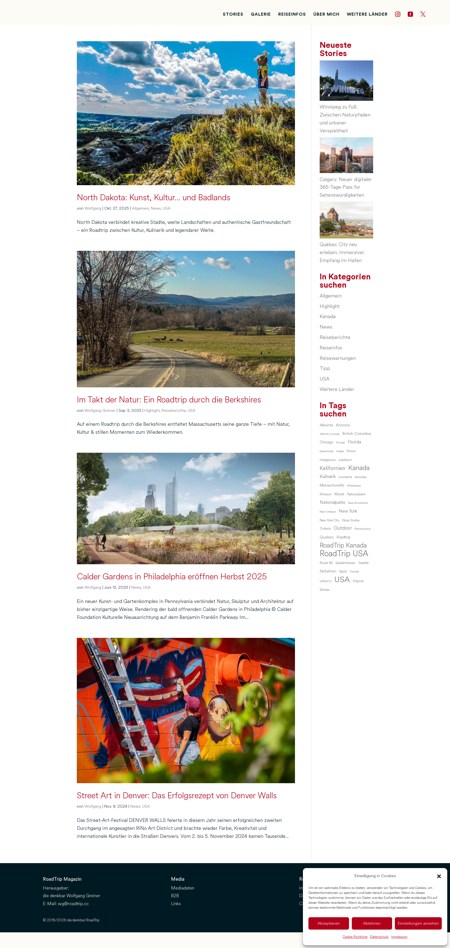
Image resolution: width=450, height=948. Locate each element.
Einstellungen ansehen (418, 923)
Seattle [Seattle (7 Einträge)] (363, 562)
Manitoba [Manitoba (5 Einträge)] (361, 477)
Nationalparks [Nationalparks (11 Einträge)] (332, 502)
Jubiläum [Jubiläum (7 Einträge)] (345, 459)
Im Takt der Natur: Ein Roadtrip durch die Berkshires (169, 399)
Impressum (399, 937)
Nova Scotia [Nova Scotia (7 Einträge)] (350, 520)
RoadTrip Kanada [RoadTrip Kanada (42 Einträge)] (343, 545)
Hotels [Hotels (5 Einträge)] (340, 451)
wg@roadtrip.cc (73, 903)
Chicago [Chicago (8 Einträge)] (326, 442)
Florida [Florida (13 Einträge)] (354, 442)
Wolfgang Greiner (100, 410)
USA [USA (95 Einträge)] (342, 580)
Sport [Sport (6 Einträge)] (343, 571)
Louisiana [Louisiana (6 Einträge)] (345, 477)
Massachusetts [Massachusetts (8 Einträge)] (332, 485)
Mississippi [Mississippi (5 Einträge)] (354, 485)
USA (166, 208)
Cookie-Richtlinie (355, 937)
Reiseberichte (174, 410)
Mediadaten (182, 888)
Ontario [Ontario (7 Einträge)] (325, 528)
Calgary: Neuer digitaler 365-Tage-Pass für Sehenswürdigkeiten (346, 187)
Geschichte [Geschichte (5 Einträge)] (326, 451)
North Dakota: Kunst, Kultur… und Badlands (153, 197)
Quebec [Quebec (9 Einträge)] (327, 537)
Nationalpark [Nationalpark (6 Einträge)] (356, 494)
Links (176, 903)
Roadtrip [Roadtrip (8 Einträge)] (343, 537)
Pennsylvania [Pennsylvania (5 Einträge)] (363, 529)
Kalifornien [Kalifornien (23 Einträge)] (332, 468)
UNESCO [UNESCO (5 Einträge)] (325, 581)
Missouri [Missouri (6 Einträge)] (326, 494)
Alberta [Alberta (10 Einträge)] (326, 425)
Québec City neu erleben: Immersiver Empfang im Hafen (342, 252)
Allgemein (140, 208)
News (156, 208)
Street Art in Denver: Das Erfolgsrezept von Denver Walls (177, 795)
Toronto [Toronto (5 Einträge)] (354, 571)
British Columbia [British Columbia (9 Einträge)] (356, 433)
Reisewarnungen (338, 358)
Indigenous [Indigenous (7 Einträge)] (328, 459)
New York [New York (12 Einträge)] (348, 511)
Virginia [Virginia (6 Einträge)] (358, 581)
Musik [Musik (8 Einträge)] (339, 494)
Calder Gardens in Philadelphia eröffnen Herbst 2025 (172, 576)
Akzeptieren (328, 923)
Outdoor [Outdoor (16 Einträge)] (343, 528)
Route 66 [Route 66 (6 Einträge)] (326, 563)
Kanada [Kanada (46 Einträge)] (359, 468)
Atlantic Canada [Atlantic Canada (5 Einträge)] (330, 434)
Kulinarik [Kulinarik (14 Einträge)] (328, 476)
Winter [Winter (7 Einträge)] (325, 589)
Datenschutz (379, 937)
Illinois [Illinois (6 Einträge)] (351, 451)
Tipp (325, 368)
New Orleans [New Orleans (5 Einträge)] (328, 512)
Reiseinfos (331, 347)
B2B (175, 896)
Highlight (152, 410)
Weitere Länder (337, 389)
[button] (439, 876)
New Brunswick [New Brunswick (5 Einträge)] (358, 503)
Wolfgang (93, 208)
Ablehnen (372, 923)
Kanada (328, 316)
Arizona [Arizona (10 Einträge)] (343, 425)
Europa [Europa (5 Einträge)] (340, 442)
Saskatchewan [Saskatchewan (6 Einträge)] (345, 563)
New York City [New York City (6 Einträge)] (329, 520)
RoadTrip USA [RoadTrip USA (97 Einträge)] (344, 554)
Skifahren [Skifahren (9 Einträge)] (328, 571)
